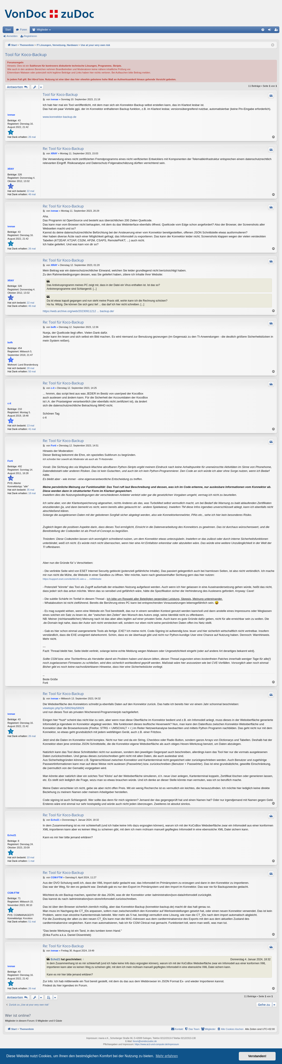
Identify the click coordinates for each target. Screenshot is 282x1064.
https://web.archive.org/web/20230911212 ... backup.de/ (78, 311)
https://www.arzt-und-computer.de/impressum (157, 1044)
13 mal (30, 425)
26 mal (32, 137)
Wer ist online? (18, 1015)
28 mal (30, 368)
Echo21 (11, 835)
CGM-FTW (13, 892)
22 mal (30, 191)
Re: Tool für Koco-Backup (63, 148)
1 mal (31, 861)
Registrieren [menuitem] (277, 30)
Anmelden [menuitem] (270, 30)
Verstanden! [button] (257, 1056)
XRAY (10, 168)
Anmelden (12, 36)
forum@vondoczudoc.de (145, 1041)
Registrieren (30, 36)
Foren (23, 29)
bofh (10, 342)
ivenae (11, 114)
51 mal (32, 921)
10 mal (30, 857)
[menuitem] (263, 29)
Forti (10, 461)
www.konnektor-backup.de (59, 116)
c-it (9, 403)
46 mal (32, 194)
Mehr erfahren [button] (167, 1056)
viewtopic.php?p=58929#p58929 (63, 708)
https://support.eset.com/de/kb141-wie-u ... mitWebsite (72, 579)
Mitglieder (42, 29)
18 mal (32, 493)
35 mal (30, 489)
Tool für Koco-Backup (26, 54)
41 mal (32, 429)
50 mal (32, 371)
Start (8, 29)
